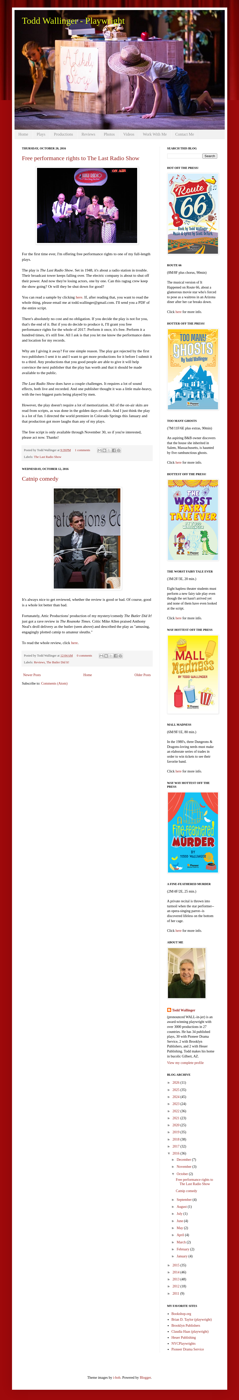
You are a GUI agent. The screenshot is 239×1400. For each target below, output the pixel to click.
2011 (176, 1293)
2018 (176, 1139)
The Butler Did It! (57, 662)
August (182, 1207)
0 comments (84, 655)
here (79, 297)
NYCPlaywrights (183, 1343)
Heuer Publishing (183, 1337)
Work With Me (155, 134)
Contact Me (184, 134)
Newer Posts (32, 675)
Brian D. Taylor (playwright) (191, 1319)
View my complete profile (185, 1063)
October (183, 1174)
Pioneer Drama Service (187, 1349)
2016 (176, 1153)
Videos (128, 134)
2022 (176, 1111)
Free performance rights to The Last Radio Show (80, 158)
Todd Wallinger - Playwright (73, 21)
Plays (41, 134)
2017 (176, 1146)
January (182, 1256)
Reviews (88, 134)
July (180, 1214)
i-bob (117, 1377)
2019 (176, 1132)
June (180, 1221)
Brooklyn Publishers (185, 1325)
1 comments (82, 450)
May (180, 1228)
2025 (176, 1090)
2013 (176, 1279)
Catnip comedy (40, 478)
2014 (176, 1272)
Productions (63, 134)
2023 (176, 1104)
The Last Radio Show (47, 457)
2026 (176, 1082)
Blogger (145, 1377)
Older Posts (143, 675)
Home (23, 134)
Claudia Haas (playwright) (190, 1331)
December (184, 1160)
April (181, 1235)
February (183, 1249)
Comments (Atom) (54, 683)
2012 (176, 1286)
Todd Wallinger (183, 1010)
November (184, 1167)
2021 (176, 1118)
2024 (176, 1097)
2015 (176, 1265)
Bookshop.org (181, 1314)
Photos (109, 134)
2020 (176, 1125)
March (182, 1242)
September (184, 1200)
